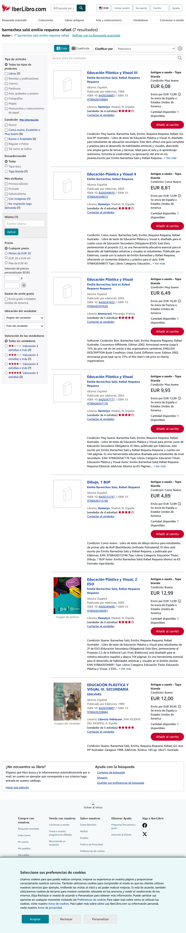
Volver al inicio (93, 807)
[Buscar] (81, 8)
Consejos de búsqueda (111, 772)
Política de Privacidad (91, 844)
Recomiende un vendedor (57, 843)
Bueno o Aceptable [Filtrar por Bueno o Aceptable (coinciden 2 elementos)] (20, 139)
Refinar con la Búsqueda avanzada (96, 35)
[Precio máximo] (12, 285)
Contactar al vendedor (100, 115)
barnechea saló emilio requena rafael (43, 35)
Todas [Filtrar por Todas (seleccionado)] (11, 161)
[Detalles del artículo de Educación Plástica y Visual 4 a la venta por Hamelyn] (67, 186)
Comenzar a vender (172, 20)
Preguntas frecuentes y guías (123, 826)
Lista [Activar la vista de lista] (62, 48)
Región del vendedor (18, 317)
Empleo (84, 838)
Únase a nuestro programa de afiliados (60, 833)
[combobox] (64, 8)
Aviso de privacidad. (50, 907)
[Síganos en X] (144, 835)
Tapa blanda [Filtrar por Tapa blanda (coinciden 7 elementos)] (16, 171)
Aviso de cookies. (58, 903)
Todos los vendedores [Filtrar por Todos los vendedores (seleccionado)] (22, 341)
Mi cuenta (23, 842)
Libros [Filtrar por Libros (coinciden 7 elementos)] (12, 73)
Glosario (102, 777)
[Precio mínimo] (12, 278)
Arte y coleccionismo (109, 20)
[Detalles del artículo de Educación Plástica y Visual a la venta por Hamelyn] (67, 388)
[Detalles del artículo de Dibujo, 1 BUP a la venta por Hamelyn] (67, 494)
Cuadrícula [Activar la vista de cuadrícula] (80, 48)
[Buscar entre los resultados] (117, 58)
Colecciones (45, 20)
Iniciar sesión (122, 8)
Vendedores (140, 20)
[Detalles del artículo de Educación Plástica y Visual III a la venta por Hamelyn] (67, 84)
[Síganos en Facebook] (144, 826)
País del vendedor (17, 325)
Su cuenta (141, 8)
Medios (84, 831)
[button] (180, 58)
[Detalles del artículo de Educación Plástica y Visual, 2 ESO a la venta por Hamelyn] (67, 595)
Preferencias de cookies (91, 899)
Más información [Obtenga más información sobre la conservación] (29, 119)
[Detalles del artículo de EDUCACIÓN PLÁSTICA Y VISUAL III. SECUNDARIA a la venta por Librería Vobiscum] (67, 702)
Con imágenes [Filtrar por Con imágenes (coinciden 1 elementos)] (17, 198)
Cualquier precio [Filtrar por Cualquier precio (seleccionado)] (17, 248)
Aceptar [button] (35, 919)
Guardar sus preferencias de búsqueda (120, 783)
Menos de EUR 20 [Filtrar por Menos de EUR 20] (18, 253)
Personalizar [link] (100, 919)
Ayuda (176, 8)
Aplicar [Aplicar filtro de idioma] (11, 232)
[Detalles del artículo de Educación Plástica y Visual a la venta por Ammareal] (67, 291)
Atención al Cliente (121, 834)
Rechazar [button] (66, 919)
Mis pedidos (24, 848)
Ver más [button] (171, 158)
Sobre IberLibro (88, 824)
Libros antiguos (74, 20)
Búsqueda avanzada (14, 20)
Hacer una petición (17, 787)
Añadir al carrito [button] (167, 125)
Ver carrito (23, 855)
